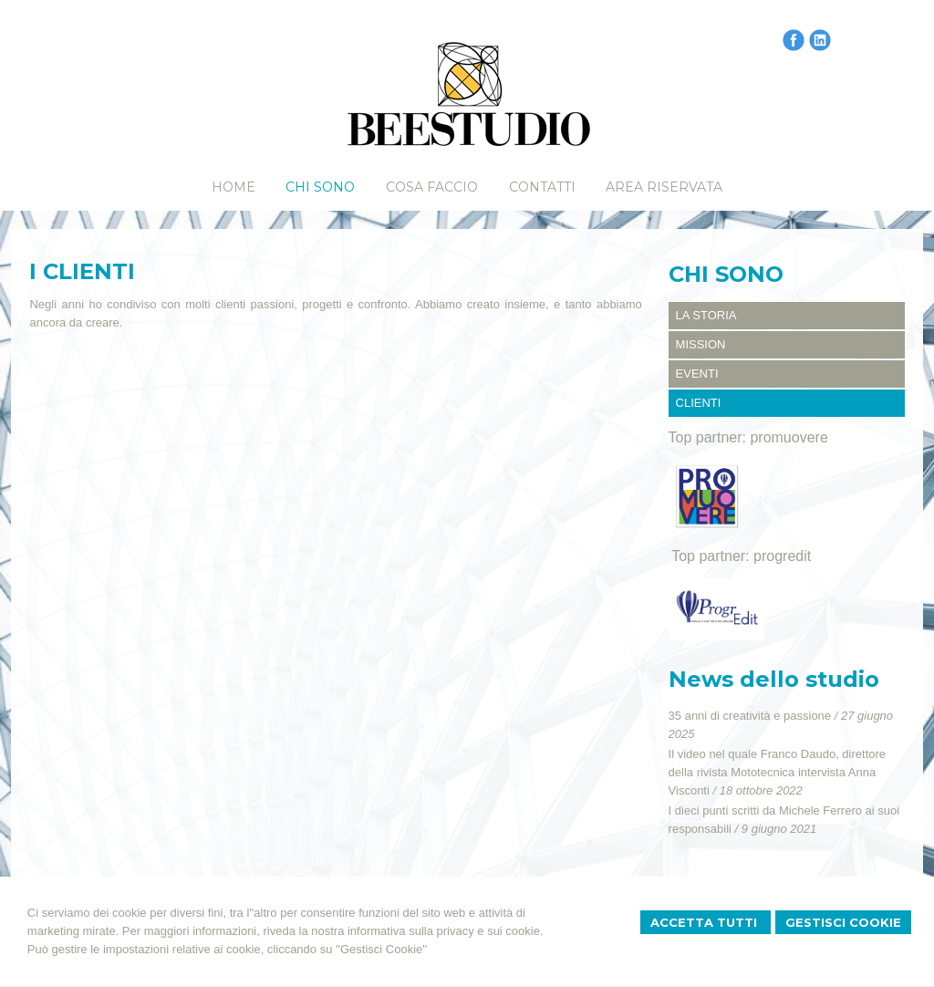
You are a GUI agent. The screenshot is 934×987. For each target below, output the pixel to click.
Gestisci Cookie (843, 922)
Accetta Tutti (705, 922)
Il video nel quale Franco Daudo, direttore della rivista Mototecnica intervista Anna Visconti (777, 772)
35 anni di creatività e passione (750, 715)
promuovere (788, 437)
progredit (782, 556)
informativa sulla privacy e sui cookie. (446, 931)
